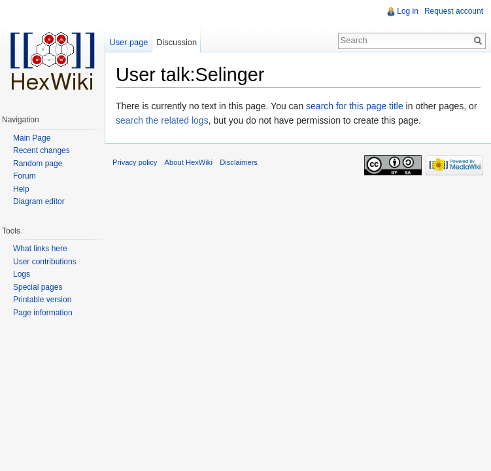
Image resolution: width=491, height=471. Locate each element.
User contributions (44, 261)
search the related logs (162, 120)
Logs (21, 274)
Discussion (176, 42)
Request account (453, 11)
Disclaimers (239, 162)
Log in (407, 11)
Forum (24, 176)
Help (21, 189)
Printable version (42, 299)
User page (128, 42)
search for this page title (354, 106)
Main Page (31, 138)
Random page (37, 163)
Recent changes (41, 150)
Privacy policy (134, 162)
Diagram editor (39, 201)
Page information (43, 312)
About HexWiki (188, 162)
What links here (40, 248)
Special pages (37, 287)
